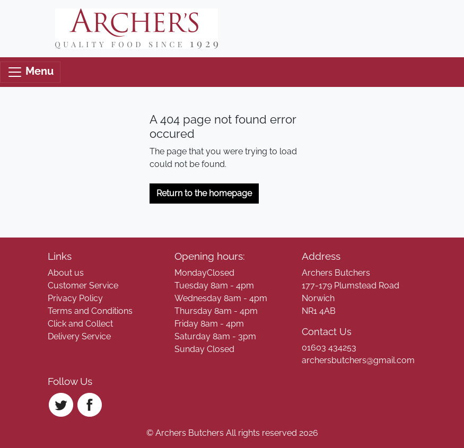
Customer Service (83, 285)
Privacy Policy (75, 298)
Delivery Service (79, 336)
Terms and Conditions (90, 311)
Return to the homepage (204, 193)
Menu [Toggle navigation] (30, 72)
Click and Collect (80, 324)
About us (66, 273)
